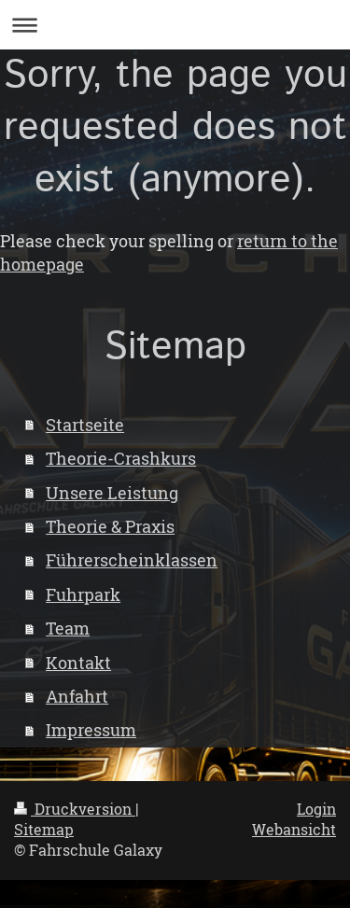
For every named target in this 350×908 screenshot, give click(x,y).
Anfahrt (77, 696)
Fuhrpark (83, 594)
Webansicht (294, 829)
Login (316, 809)
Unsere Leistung (112, 493)
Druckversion (74, 809)
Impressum (91, 730)
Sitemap (44, 829)
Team (68, 628)
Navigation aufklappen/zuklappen (175, 25)
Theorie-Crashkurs (121, 458)
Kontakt (78, 662)
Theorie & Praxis (110, 526)
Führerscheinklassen (131, 560)
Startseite (85, 424)
